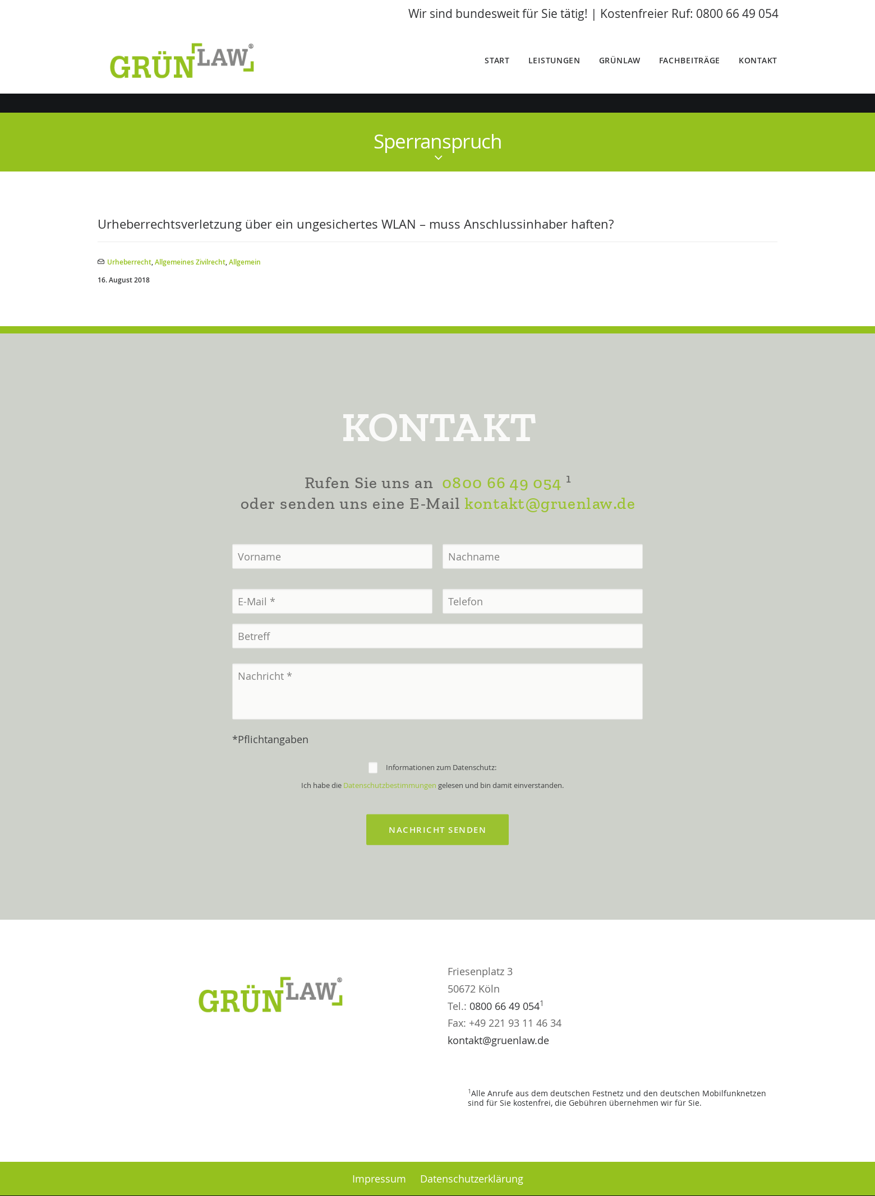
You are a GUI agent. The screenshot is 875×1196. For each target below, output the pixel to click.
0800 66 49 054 (501, 521)
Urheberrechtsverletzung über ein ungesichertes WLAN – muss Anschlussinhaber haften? (356, 224)
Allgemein (245, 262)
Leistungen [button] (554, 70)
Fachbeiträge (689, 70)
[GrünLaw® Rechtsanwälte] (197, 70)
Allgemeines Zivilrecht (190, 262)
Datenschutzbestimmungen (389, 823)
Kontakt (758, 70)
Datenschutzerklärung (471, 1178)
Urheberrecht (129, 262)
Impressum (379, 1178)
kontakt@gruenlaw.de (549, 541)
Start (497, 70)
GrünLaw (620, 70)
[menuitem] (501, 70)
